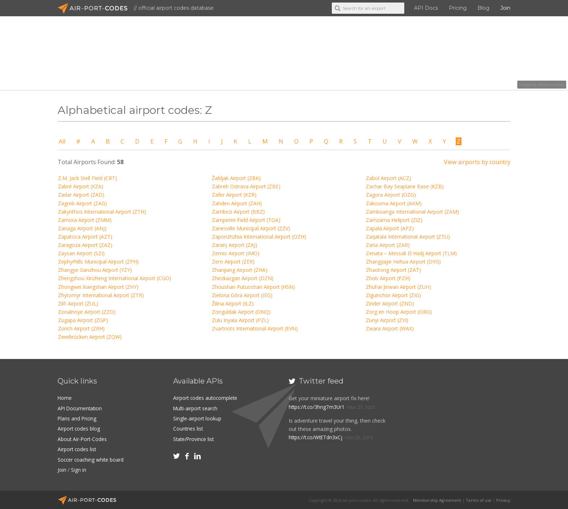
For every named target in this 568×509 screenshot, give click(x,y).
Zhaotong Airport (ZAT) (393, 269)
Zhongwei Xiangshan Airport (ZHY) (98, 286)
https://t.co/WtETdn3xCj (316, 437)
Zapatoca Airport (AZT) (85, 236)
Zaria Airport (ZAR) (388, 244)
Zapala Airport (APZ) (390, 228)
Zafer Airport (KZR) (234, 194)
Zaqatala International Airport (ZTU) (408, 236)
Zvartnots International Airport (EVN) (255, 328)
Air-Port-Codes (96, 8)
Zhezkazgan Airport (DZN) (242, 278)
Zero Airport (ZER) (233, 261)
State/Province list (194, 438)
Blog (483, 8)
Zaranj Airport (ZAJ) (234, 244)
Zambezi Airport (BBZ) (238, 211)
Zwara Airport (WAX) (390, 328)
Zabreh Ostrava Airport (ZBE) (246, 186)
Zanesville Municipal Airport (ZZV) (251, 228)
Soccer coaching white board (91, 458)
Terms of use (479, 499)
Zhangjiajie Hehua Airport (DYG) (403, 261)
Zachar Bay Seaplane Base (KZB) (405, 186)
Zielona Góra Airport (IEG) (242, 295)
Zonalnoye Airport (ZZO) (87, 311)
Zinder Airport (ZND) (390, 303)
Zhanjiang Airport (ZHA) (239, 269)
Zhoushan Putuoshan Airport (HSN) (253, 286)
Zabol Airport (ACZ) (388, 178)
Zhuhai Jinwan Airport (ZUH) (398, 286)
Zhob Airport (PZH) (388, 278)
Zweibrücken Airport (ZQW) (90, 336)
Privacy (503, 499)
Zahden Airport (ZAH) (237, 203)
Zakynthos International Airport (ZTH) (102, 211)
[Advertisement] (457, 424)
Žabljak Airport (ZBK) (236, 178)
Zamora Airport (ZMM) (85, 220)
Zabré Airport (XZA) (80, 186)
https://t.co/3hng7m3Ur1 (317, 406)
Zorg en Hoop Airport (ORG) (399, 311)
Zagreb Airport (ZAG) (82, 203)
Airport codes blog (79, 428)
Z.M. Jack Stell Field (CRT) (87, 178)
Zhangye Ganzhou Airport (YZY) (95, 269)
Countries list (188, 428)
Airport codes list (77, 448)
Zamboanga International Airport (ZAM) (412, 211)
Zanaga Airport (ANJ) (82, 228)
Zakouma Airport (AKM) (394, 203)
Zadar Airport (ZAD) (81, 194)
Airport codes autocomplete (206, 397)
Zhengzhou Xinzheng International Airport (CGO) (114, 278)
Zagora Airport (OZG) (391, 194)
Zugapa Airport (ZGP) (83, 320)
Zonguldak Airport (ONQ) (241, 311)
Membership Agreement (437, 499)
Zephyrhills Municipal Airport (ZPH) (98, 261)
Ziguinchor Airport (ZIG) (393, 295)
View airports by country (477, 162)
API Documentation (81, 408)
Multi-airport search (196, 408)
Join (505, 8)
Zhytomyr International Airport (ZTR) (101, 295)
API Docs (426, 8)
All (62, 141)
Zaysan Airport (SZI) (81, 253)
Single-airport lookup (197, 418)
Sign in (78, 469)
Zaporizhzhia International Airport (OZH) (259, 236)
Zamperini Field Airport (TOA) (246, 220)
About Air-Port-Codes (83, 438)
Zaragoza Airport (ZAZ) (85, 244)
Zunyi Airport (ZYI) (387, 320)
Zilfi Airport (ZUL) (78, 303)
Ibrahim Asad (551, 84)
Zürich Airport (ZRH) (81, 328)
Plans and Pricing (77, 418)
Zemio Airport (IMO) (235, 253)
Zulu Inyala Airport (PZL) (240, 320)
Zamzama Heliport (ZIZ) (394, 220)
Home (65, 397)
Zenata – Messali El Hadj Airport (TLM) (411, 253)
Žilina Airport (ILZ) (233, 303)
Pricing (458, 8)
